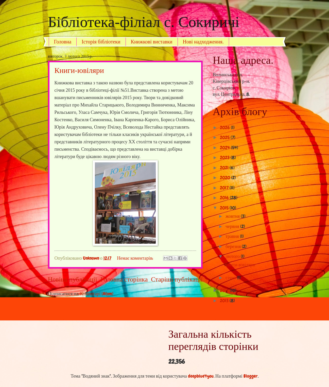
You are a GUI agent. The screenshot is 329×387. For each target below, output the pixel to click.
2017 (225, 188)
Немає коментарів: (135, 258)
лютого (233, 256)
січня (231, 278)
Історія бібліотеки (101, 41)
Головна (63, 41)
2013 (225, 301)
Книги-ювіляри (79, 70)
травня (233, 236)
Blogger (251, 376)
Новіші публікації (72, 279)
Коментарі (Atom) (97, 294)
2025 (225, 137)
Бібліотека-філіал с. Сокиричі (143, 21)
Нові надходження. (203, 41)
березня (234, 246)
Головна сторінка (124, 279)
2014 (225, 290)
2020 (225, 178)
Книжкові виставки (151, 41)
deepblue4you (201, 376)
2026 (225, 128)
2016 (225, 198)
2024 (225, 148)
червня (233, 226)
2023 (225, 157)
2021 (225, 168)
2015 (225, 208)
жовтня (233, 216)
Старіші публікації (176, 279)
